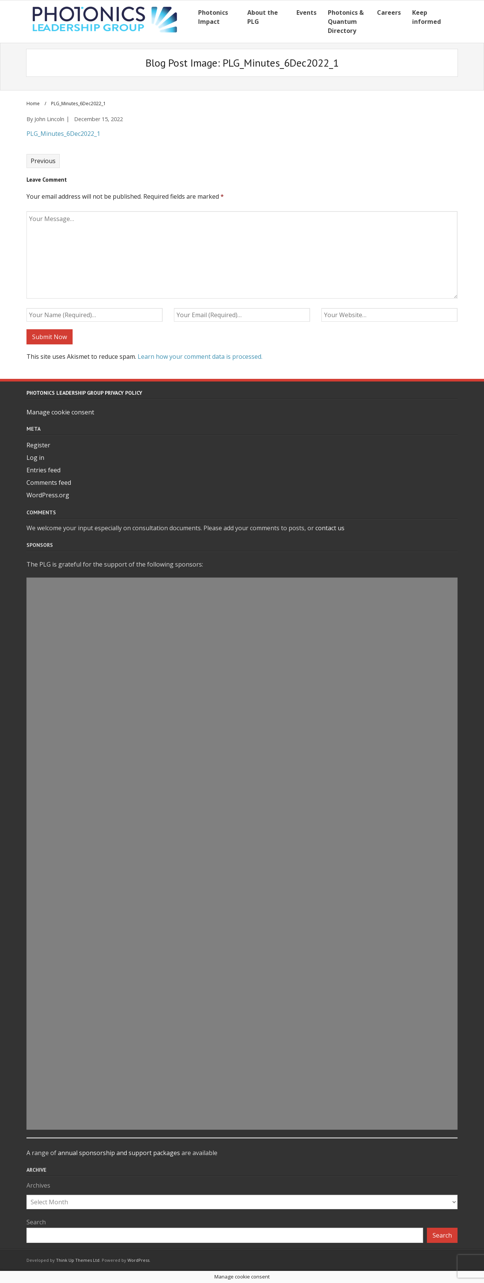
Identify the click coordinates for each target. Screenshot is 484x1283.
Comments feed (48, 482)
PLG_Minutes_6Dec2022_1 (63, 133)
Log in (35, 457)
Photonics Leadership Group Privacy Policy (84, 392)
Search (36, 1222)
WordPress (138, 1260)
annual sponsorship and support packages (119, 1153)
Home (33, 103)
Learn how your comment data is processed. (200, 356)
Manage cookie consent (60, 412)
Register (38, 445)
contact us (329, 528)
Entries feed (43, 470)
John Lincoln (49, 119)
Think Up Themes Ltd (77, 1260)
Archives (38, 1185)
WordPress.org (47, 495)
